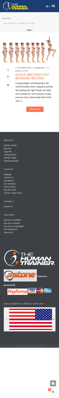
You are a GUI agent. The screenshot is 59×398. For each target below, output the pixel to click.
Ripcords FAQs (10, 190)
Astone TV (8, 206)
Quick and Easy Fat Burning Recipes (32, 76)
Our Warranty (9, 183)
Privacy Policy (10, 186)
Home (28, 30)
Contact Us (8, 177)
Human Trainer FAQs (13, 193)
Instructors (8, 232)
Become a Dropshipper (14, 226)
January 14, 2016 (21, 71)
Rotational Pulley (11, 161)
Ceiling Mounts (10, 154)
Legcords (8, 151)
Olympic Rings (10, 157)
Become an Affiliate (12, 220)
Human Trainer (10, 145)
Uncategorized (39, 68)
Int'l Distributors (11, 229)
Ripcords (7, 148)
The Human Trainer (24, 68)
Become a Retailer (12, 223)
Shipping (7, 174)
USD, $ (6, 313)
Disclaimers (9, 180)
